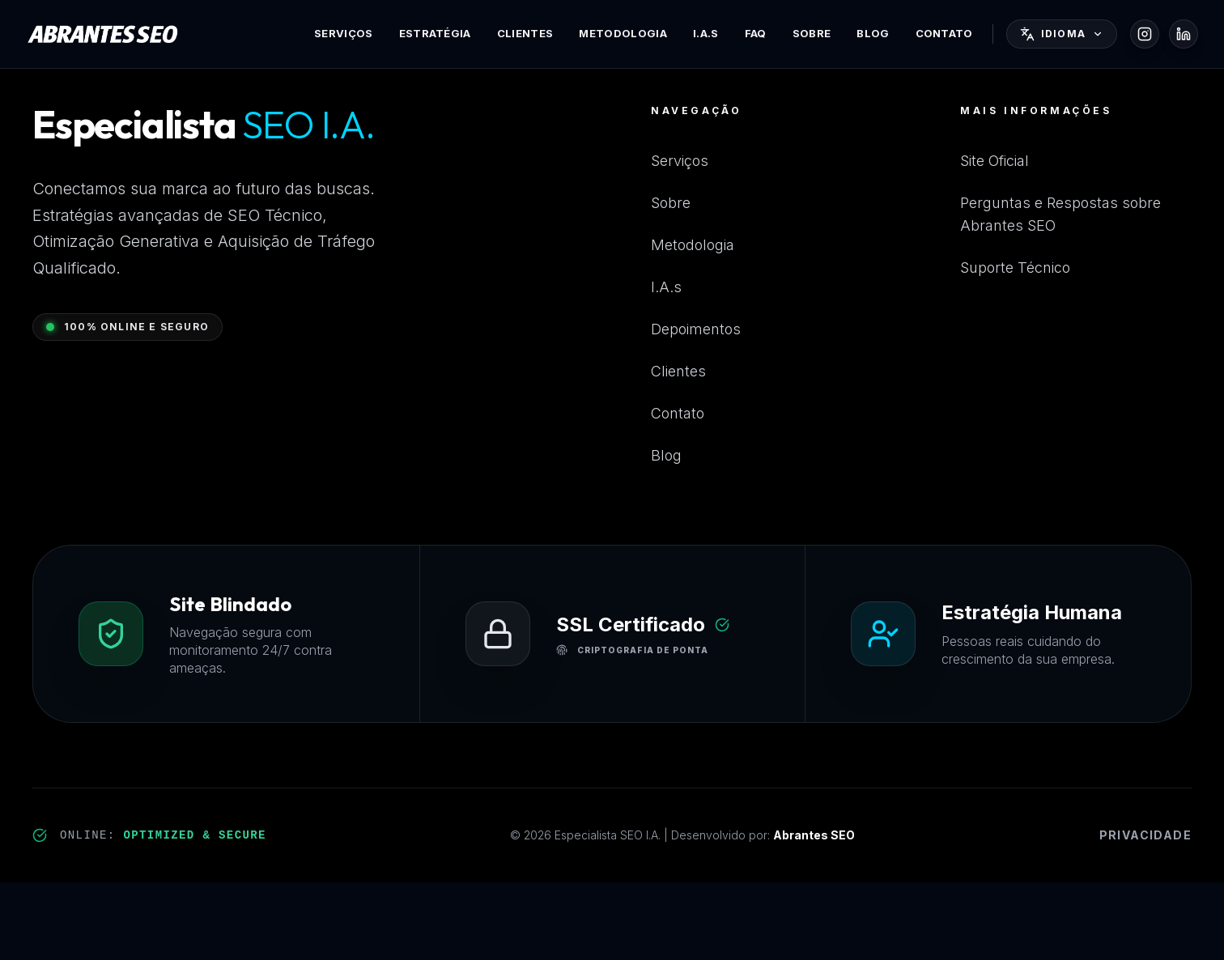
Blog (872, 33)
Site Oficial (994, 160)
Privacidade (1145, 835)
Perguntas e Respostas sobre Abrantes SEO (1060, 214)
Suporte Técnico (1015, 267)
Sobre (812, 33)
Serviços (343, 33)
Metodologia (623, 33)
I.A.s (706, 33)
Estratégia (435, 33)
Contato (944, 33)
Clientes (525, 33)
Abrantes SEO (814, 835)
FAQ (756, 33)
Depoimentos (696, 329)
